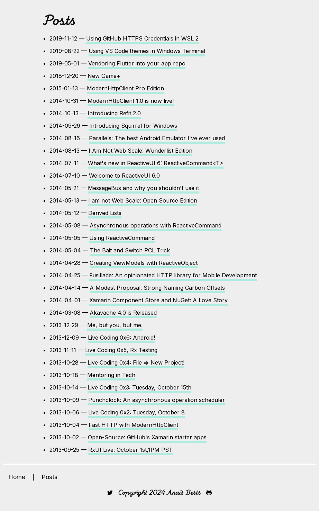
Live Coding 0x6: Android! (121, 337)
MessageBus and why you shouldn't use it (143, 188)
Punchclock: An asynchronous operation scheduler (156, 399)
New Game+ (104, 75)
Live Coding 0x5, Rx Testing (121, 350)
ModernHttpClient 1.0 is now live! (131, 100)
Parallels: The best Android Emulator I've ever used (157, 138)
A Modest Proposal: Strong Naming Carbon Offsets (157, 287)
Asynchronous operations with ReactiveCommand (155, 225)
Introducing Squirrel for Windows (133, 125)
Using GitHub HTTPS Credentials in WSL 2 (142, 38)
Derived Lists (104, 212)
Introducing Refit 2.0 (114, 113)
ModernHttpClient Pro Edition (125, 88)
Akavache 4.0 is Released (123, 312)
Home (16, 477)
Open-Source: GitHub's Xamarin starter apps (147, 437)
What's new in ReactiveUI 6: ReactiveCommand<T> (156, 163)
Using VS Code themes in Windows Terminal (147, 50)
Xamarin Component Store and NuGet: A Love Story (158, 300)
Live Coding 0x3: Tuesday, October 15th (139, 387)
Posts (49, 477)
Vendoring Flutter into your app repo (136, 63)
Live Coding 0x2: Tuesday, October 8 (136, 412)
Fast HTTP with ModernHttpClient (133, 424)
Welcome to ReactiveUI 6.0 (124, 175)
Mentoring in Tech (111, 374)
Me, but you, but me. (115, 325)
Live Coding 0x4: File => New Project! (136, 362)
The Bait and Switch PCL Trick (130, 250)
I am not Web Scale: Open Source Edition (142, 200)
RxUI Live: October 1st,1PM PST (130, 449)
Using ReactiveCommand (122, 237)
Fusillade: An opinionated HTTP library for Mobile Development (173, 275)
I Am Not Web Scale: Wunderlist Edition (140, 150)
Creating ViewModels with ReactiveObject (144, 262)
